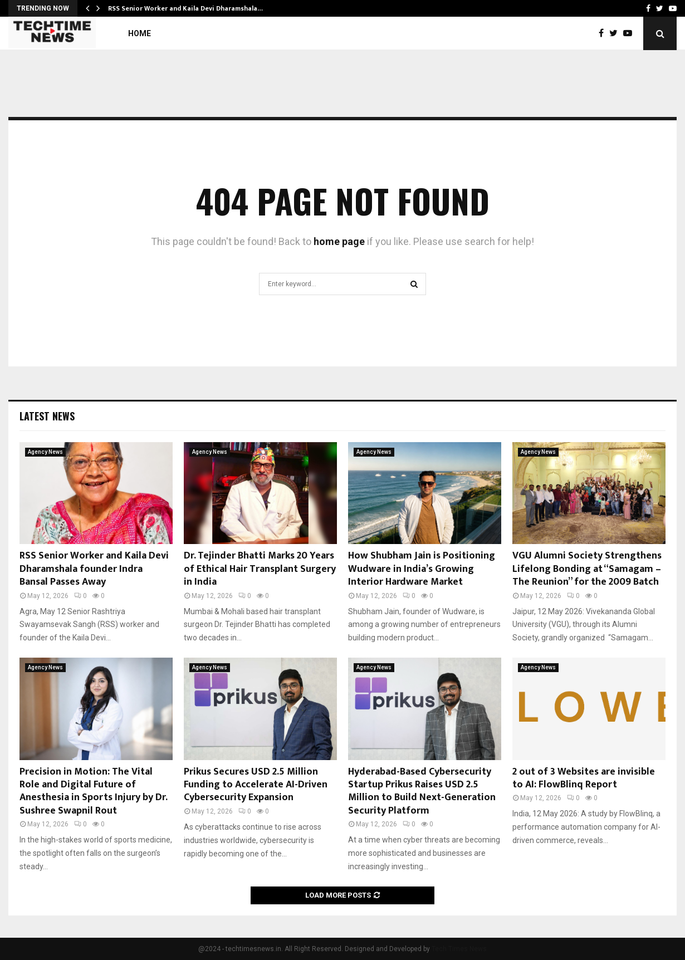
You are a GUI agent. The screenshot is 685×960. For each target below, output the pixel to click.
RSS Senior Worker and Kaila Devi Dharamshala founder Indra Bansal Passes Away (94, 568)
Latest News (47, 416)
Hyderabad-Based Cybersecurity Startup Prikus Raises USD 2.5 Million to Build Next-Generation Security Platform (422, 791)
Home (139, 33)
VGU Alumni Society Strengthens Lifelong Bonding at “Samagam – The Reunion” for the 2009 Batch (587, 568)
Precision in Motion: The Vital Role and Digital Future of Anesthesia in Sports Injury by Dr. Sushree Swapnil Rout (93, 791)
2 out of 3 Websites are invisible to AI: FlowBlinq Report (583, 778)
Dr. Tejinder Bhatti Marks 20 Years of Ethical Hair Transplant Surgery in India (260, 568)
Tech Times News (459, 949)
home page (339, 241)
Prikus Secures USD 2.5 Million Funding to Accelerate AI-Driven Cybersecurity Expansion (255, 784)
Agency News (45, 452)
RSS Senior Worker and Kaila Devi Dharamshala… (185, 8)
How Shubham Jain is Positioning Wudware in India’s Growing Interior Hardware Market (421, 568)
